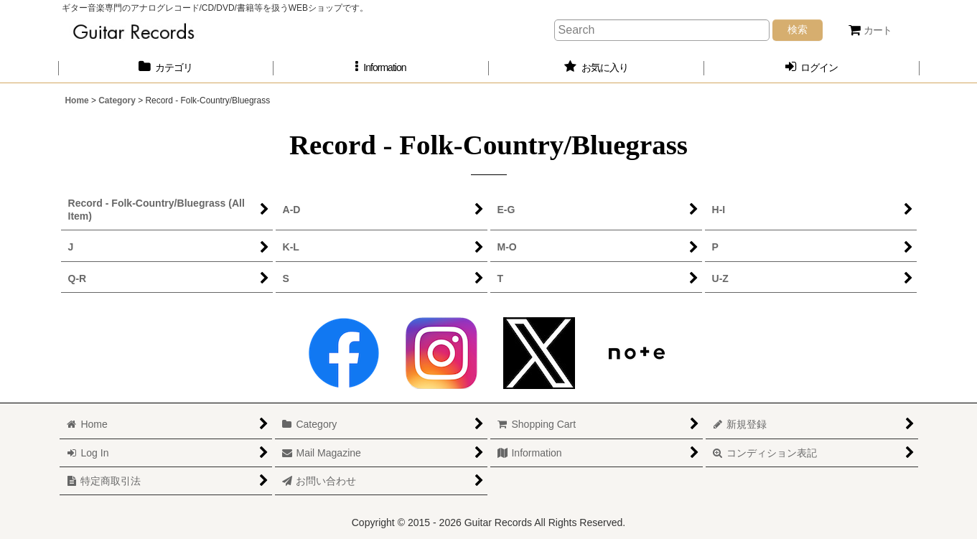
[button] (381, 68)
